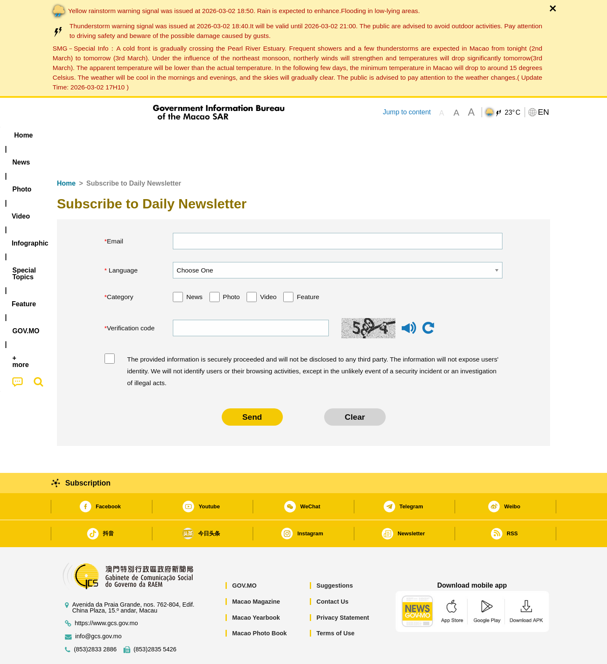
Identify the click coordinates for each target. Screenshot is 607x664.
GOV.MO (244, 559)
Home (66, 157)
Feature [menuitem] (336, 135)
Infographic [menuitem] (226, 135)
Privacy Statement (343, 591)
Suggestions (335, 559)
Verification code (131, 302)
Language (122, 244)
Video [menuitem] (182, 135)
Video (268, 271)
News (194, 271)
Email (115, 215)
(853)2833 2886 (95, 624)
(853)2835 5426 (155, 624)
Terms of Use (336, 607)
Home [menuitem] (74, 135)
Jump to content (407, 112)
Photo (231, 271)
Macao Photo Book (259, 607)
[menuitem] (110, 135)
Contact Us (333, 575)
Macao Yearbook (256, 591)
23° (512, 112)
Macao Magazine (256, 575)
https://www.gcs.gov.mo (106, 597)
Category (120, 271)
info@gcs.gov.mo (98, 610)
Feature (308, 271)
